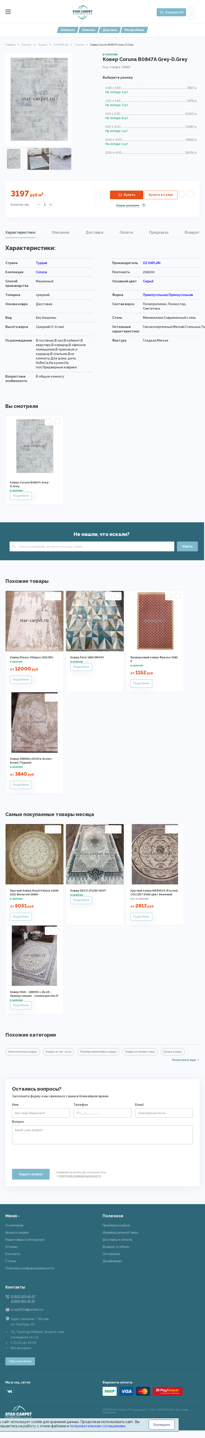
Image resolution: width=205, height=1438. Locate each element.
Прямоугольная (155, 295)
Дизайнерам (112, 1261)
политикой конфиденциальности (80, 1176)
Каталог (68, 30)
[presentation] (46, 1154)
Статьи (10, 1261)
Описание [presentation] (60, 232)
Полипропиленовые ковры (98, 1051)
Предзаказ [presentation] (158, 232)
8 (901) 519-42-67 (23, 1296)
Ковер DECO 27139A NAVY (88, 890)
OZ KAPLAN (61, 44)
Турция (42, 44)
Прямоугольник (180, 295)
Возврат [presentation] (192, 232)
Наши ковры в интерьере (25, 1239)
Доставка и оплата (117, 1239)
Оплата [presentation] (126, 232)
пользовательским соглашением (97, 1426)
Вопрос (18, 1121)
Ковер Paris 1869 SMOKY (87, 657)
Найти (187, 546)
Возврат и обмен (116, 1247)
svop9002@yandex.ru (27, 1309)
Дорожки (110, 30)
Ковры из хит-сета (58, 1051)
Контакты (12, 1254)
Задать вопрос (31, 1174)
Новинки (88, 30)
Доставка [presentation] (94, 232)
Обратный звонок (20, 1361)
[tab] (20, 232)
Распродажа (134, 30)
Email (139, 1104)
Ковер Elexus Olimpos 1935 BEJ (31, 657)
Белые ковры (173, 1051)
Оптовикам (111, 1254)
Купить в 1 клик (161, 195)
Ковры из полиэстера (140, 1051)
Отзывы (11, 1247)
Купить (129, 195)
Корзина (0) (174, 12)
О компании (14, 1225)
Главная (10, 44)
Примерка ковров (116, 1225)
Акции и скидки (17, 1232)
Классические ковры (22, 1051)
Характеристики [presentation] (20, 232)
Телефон (80, 1104)
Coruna (79, 44)
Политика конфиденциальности (29, 1268)
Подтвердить (161, 1424)
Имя (15, 1104)
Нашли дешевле (127, 205)
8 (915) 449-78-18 (23, 1301)
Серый (148, 281)
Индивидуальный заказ (120, 1232)
